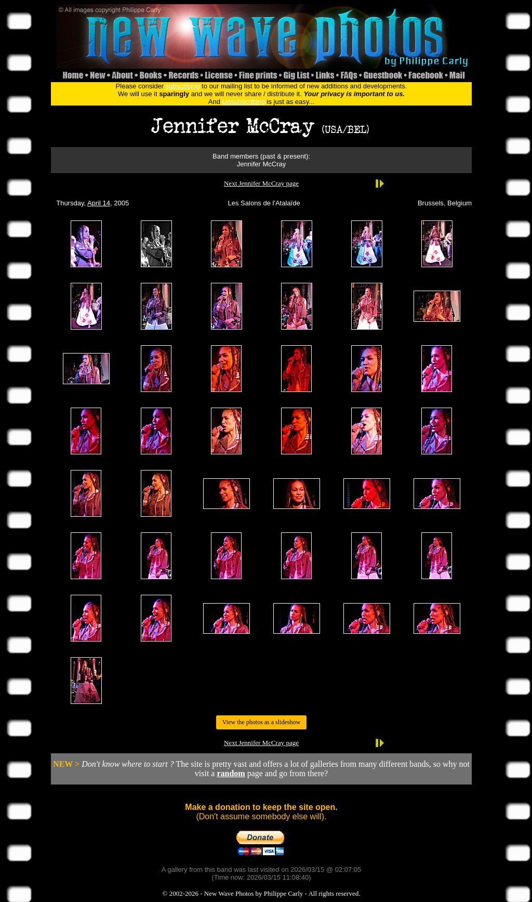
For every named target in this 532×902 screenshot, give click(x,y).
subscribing (183, 86)
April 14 (98, 203)
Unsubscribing (243, 102)
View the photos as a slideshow (261, 722)
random (231, 773)
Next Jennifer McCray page (261, 183)
